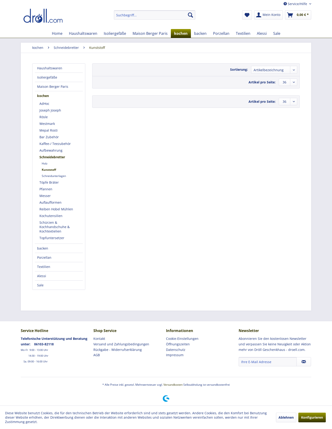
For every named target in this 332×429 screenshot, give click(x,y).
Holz (44, 163)
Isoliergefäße (47, 77)
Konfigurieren (312, 417)
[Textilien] (243, 33)
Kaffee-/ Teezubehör (55, 143)
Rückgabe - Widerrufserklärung (117, 349)
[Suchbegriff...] (154, 15)
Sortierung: (239, 69)
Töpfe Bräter (49, 182)
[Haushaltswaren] (83, 33)
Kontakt (99, 338)
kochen (43, 96)
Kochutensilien (50, 216)
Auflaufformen (50, 202)
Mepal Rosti (48, 130)
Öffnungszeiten (178, 344)
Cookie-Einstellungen (182, 338)
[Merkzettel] (247, 15)
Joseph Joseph (50, 110)
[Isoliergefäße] (115, 33)
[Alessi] (262, 33)
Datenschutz (175, 349)
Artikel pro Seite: (262, 82)
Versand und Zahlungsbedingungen (121, 344)
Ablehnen (286, 417)
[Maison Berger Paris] (150, 33)
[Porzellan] (221, 33)
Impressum (175, 355)
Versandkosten (173, 385)
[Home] (57, 33)
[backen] (200, 33)
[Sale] (277, 33)
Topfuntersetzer (51, 238)
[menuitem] (154, 15)
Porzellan (44, 257)
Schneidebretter (52, 157)
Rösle (43, 117)
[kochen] (181, 33)
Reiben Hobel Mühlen (56, 209)
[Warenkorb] (298, 15)
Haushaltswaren (49, 68)
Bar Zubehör (49, 137)
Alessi (41, 276)
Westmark (47, 123)
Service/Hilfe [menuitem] (296, 4)
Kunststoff (49, 170)
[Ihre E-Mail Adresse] (268, 361)
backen (42, 248)
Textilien (43, 266)
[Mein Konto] (268, 15)
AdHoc (44, 103)
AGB (96, 355)
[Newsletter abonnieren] (303, 361)
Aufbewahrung (50, 150)
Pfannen (45, 189)
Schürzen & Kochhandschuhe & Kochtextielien (54, 226)
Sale (40, 285)
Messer (45, 196)
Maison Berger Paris (52, 86)
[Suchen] (190, 15)
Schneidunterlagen (54, 176)
